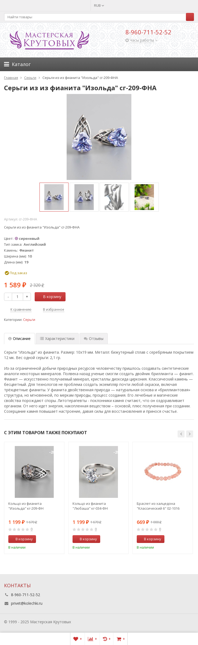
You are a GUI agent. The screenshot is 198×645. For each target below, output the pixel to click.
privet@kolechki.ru (26, 603)
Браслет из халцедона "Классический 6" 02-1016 (158, 506)
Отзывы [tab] (93, 338)
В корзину (49, 296)
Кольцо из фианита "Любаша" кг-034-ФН (90, 506)
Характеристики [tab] (57, 338)
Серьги (29, 319)
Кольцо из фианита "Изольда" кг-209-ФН (26, 506)
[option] (54, 197)
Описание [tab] (19, 338)
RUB (99, 5)
